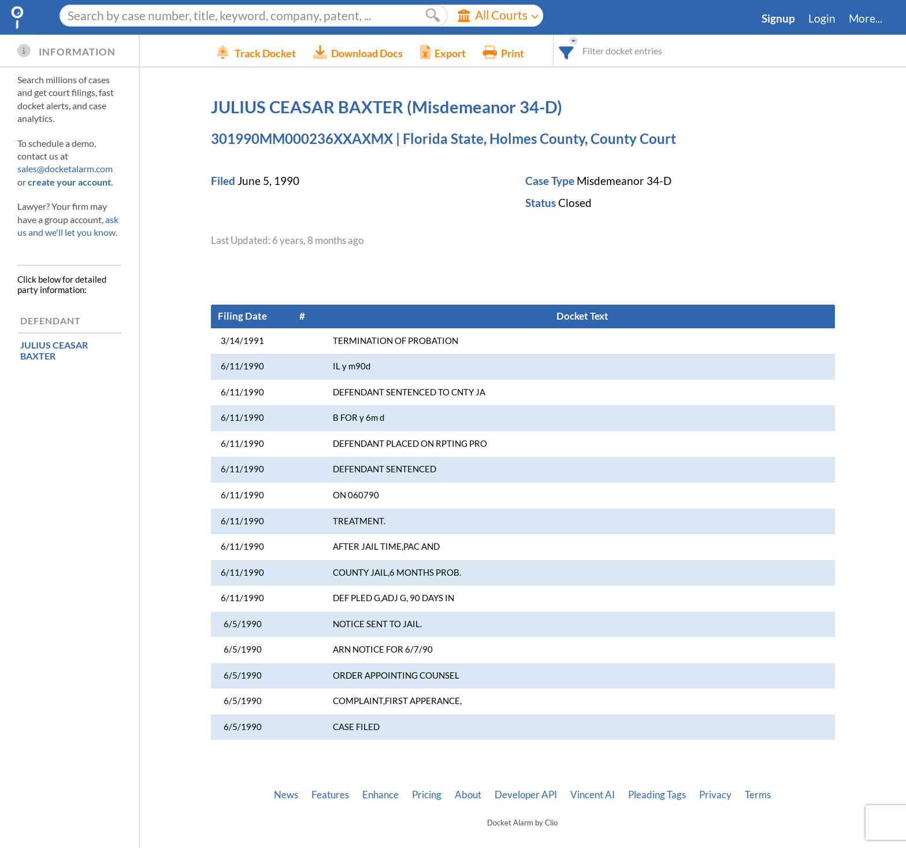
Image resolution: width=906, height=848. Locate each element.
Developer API (526, 795)
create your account (69, 181)
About (468, 795)
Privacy (715, 795)
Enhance (380, 795)
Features (330, 795)
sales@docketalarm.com (65, 168)
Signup (778, 18)
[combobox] (583, 50)
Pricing (426, 795)
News (286, 795)
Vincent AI (592, 795)
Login (822, 18)
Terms (758, 795)
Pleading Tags (657, 795)
